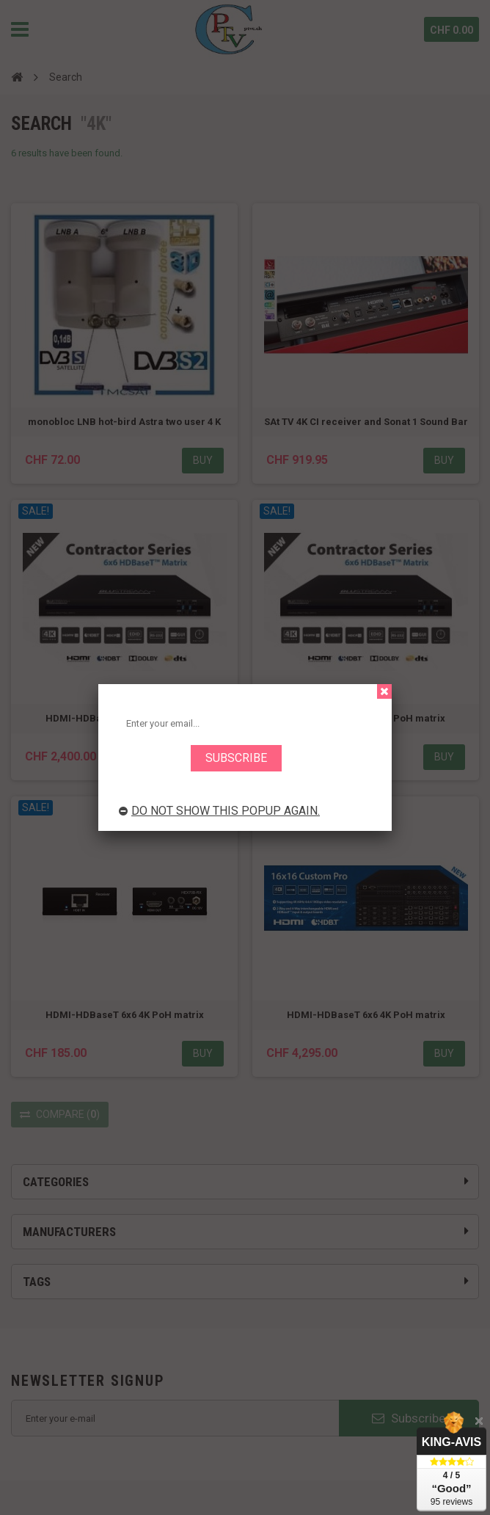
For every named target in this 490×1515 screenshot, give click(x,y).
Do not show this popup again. (219, 811)
